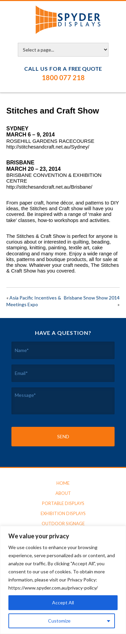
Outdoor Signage (63, 523)
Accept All (63, 602)
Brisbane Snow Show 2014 (92, 297)
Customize (59, 621)
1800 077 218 (63, 77)
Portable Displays (63, 503)
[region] (63, 580)
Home (63, 483)
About (63, 493)
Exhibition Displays (63, 513)
